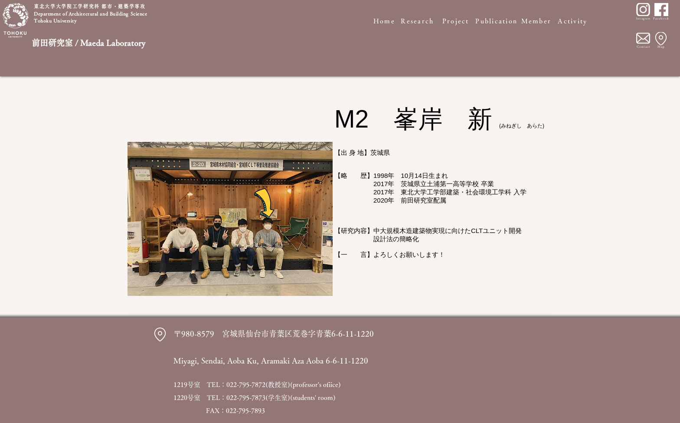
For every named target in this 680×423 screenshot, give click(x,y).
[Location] (661, 38)
